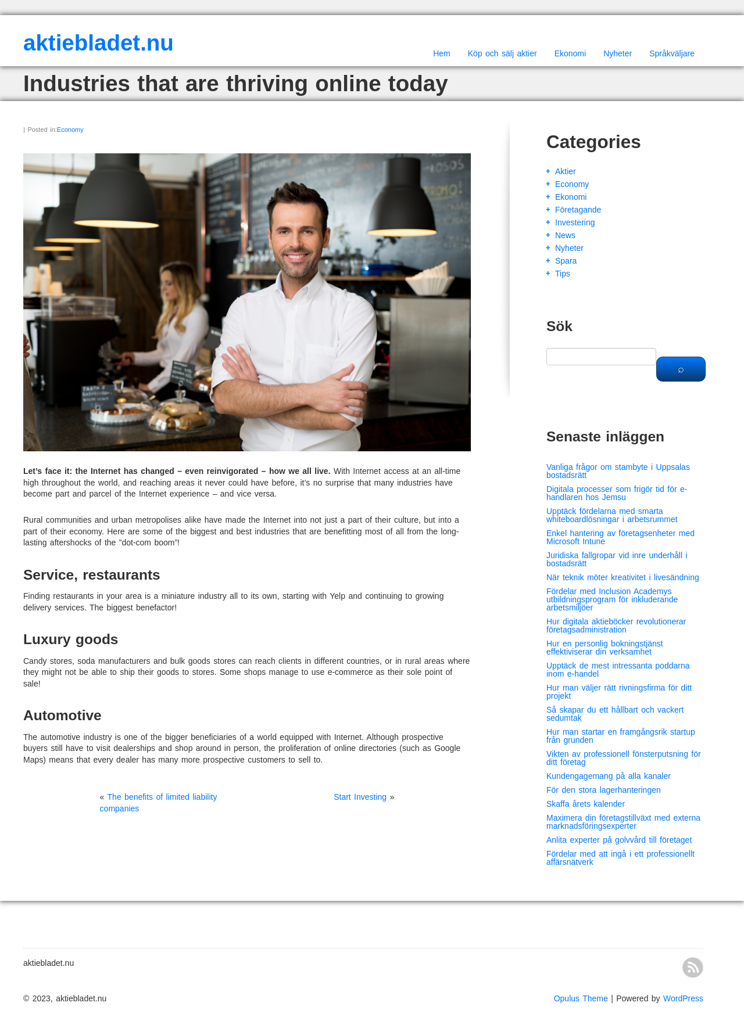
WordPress (683, 998)
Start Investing (360, 797)
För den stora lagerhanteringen (603, 790)
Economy (70, 129)
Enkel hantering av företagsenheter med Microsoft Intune (620, 537)
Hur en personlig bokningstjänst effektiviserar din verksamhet (604, 647)
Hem (441, 53)
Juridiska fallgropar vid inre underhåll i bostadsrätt (617, 559)
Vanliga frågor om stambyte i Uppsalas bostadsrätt (618, 471)
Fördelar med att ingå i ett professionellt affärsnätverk (620, 858)
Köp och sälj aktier (502, 53)
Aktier (565, 171)
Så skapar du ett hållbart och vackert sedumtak (615, 714)
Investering (575, 222)
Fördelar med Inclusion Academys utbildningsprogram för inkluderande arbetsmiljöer (612, 599)
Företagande (578, 209)
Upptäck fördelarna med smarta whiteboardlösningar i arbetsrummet (612, 515)
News (565, 235)
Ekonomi (570, 53)
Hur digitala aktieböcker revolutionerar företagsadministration (616, 625)
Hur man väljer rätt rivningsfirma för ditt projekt (619, 691)
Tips (562, 273)
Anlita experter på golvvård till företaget (619, 839)
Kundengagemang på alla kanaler (608, 776)
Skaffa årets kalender (585, 803)
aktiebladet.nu (98, 42)
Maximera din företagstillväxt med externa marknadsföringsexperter (623, 822)
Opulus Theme (581, 998)
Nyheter (617, 53)
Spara (566, 260)
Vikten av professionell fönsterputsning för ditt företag (623, 758)
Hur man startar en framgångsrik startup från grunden (620, 736)
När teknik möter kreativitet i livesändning (622, 577)
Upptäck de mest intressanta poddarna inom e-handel (617, 669)
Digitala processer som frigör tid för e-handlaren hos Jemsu (616, 493)
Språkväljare (672, 53)
